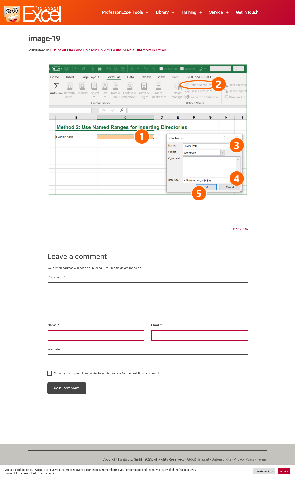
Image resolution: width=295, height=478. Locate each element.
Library (162, 12)
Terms (262, 459)
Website (53, 349)
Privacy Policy (244, 459)
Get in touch (247, 12)
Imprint (203, 459)
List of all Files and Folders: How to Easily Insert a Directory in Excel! (108, 50)
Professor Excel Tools (122, 12)
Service (216, 12)
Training (188, 12)
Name (53, 325)
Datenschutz (221, 459)
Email (156, 325)
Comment (56, 277)
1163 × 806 (240, 229)
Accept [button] (284, 471)
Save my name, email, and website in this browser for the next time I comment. (107, 373)
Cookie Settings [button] (264, 471)
